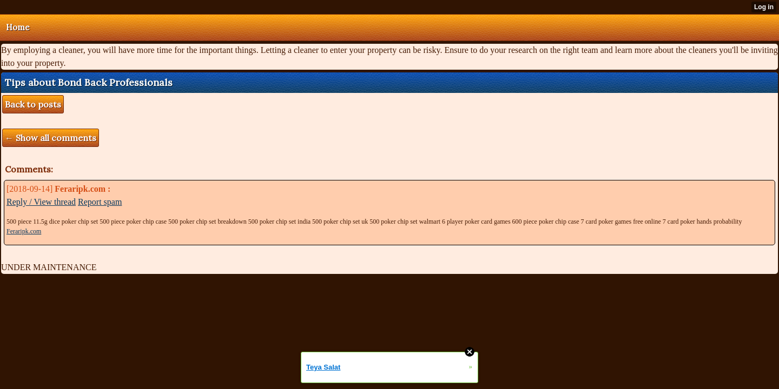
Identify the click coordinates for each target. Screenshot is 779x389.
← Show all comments (50, 137)
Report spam (100, 201)
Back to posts (33, 104)
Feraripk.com (23, 231)
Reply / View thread (41, 201)
